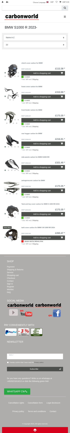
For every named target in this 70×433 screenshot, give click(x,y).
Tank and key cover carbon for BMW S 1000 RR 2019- (40, 204)
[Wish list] (56, 2)
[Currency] (52, 2)
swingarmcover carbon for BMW (33, 180)
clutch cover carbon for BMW (31, 63)
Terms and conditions (37, 411)
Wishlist (10, 289)
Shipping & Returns (15, 270)
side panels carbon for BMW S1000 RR (35, 157)
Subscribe (45, 369)
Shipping (35, 79)
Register (10, 287)
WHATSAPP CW (17, 391)
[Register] (7, 2)
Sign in (10, 284)
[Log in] (3, 2)
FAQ (9, 292)
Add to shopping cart (48, 73)
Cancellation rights (16, 403)
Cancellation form (35, 403)
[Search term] (32, 8)
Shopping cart (13, 275)
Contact (10, 281)
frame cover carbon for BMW (31, 86)
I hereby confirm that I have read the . (26, 362)
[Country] (47, 2)
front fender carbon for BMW (31, 110)
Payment (10, 267)
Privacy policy (18, 411)
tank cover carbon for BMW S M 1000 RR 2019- (38, 227)
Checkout (11, 278)
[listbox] (12, 70)
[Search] (65, 8)
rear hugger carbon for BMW (31, 133)
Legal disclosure (53, 403)
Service (10, 272)
